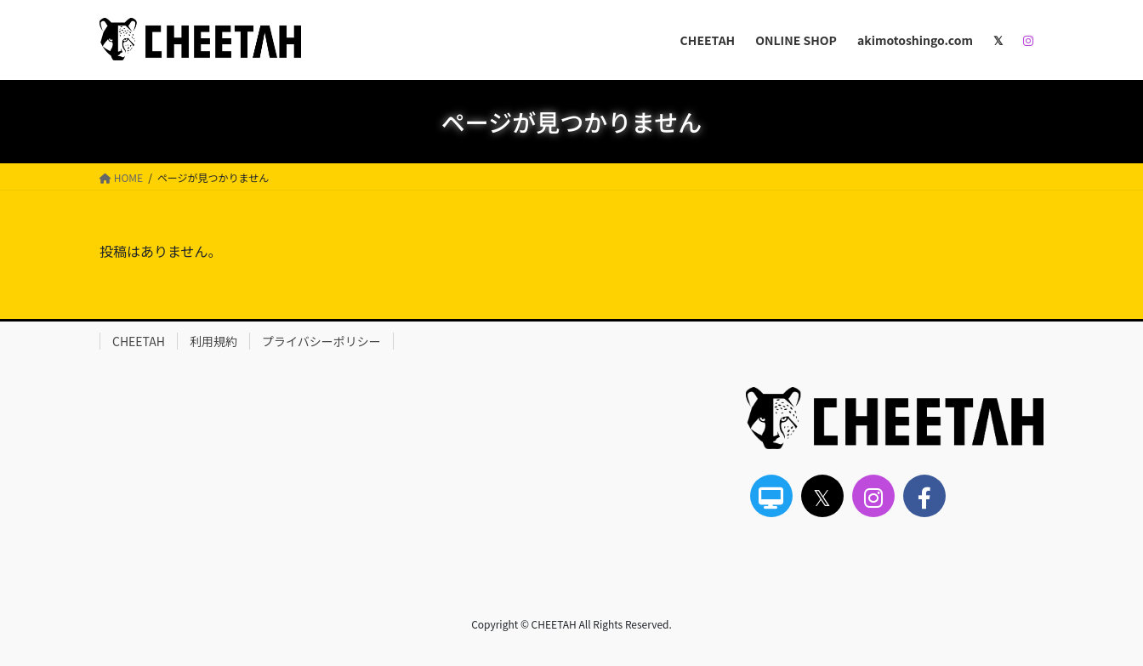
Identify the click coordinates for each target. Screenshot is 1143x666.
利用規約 (213, 341)
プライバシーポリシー (321, 341)
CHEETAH (138, 341)
